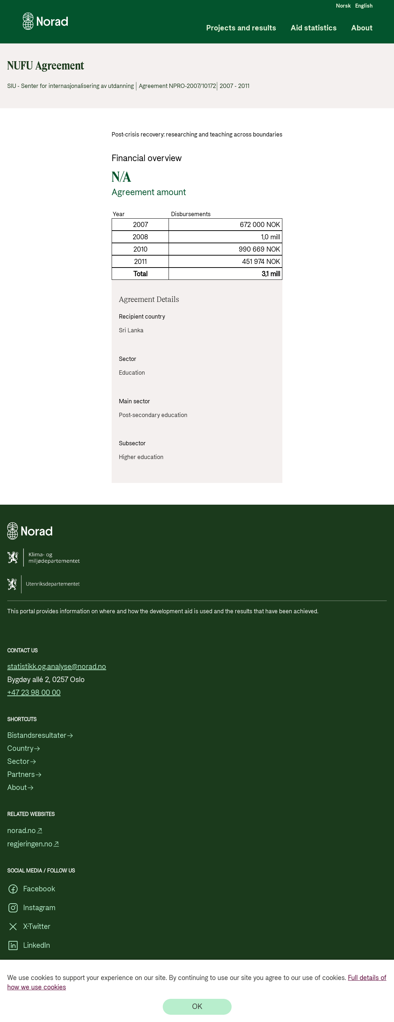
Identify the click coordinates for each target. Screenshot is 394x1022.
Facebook (31, 889)
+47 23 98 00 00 (34, 693)
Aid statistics (314, 28)
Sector (22, 761)
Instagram (31, 908)
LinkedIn (28, 945)
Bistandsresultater (40, 735)
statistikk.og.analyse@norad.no (56, 666)
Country (24, 748)
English (364, 6)
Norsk (343, 6)
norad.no (25, 830)
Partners (24, 774)
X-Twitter (28, 927)
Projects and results (241, 28)
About (362, 28)
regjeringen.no (33, 844)
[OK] (197, 1007)
